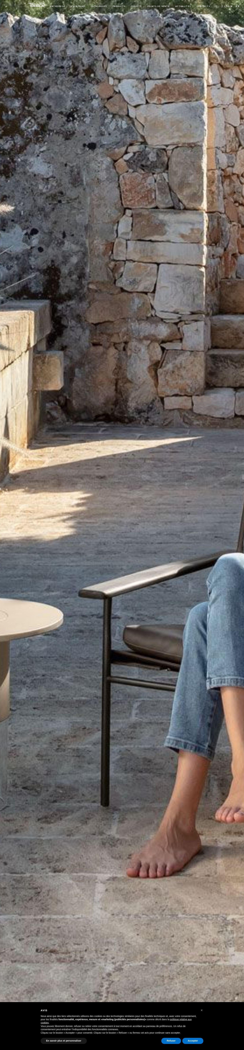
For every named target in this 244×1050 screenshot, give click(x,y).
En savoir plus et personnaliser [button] (63, 1040)
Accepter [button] (193, 1040)
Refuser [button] (171, 1040)
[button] (201, 1010)
